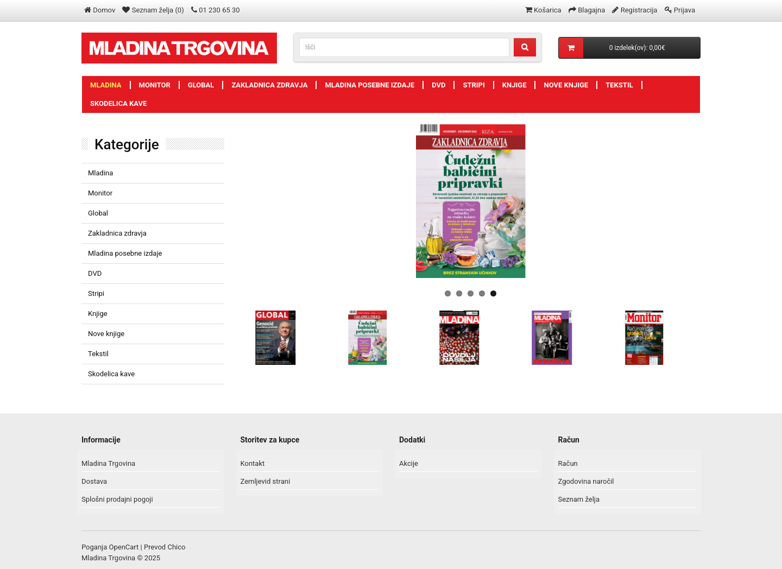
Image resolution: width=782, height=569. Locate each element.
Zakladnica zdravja (269, 85)
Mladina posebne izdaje (369, 85)
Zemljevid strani (266, 481)
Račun (568, 463)
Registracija (639, 10)
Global (201, 85)
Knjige (514, 85)
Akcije (408, 463)
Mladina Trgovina (108, 463)
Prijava (684, 10)
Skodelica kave (118, 103)
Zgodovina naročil (586, 481)
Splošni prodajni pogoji (117, 499)
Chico (176, 547)
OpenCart (124, 547)
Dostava (94, 481)
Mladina (106, 85)
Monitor (155, 85)
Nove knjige (566, 85)
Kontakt (253, 463)
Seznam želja (579, 499)
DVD (438, 85)
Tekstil (619, 85)
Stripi (473, 85)
